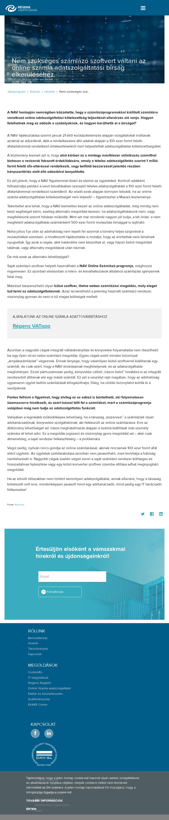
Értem (31, 809)
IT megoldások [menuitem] (38, 678)
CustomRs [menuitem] (35, 672)
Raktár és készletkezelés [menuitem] (45, 694)
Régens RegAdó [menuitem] (39, 683)
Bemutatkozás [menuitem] (38, 638)
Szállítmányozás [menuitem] (39, 699)
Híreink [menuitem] (33, 643)
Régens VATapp (31, 326)
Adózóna (19, 504)
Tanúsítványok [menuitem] (38, 649)
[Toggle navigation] (142, 8)
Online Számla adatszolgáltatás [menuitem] (49, 688)
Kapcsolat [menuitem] (34, 654)
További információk (44, 801)
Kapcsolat (43, 724)
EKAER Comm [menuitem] (37, 705)
